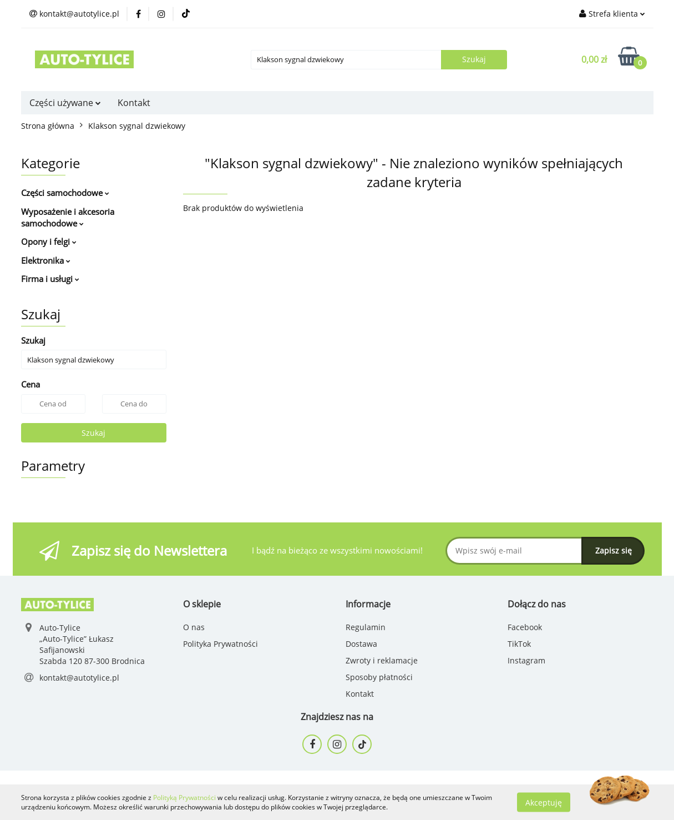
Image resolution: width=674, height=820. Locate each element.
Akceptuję (543, 802)
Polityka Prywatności (220, 643)
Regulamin (366, 627)
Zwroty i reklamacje (382, 660)
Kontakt (134, 103)
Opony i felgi (49, 241)
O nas (194, 627)
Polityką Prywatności (184, 797)
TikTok (519, 643)
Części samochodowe (65, 192)
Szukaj (93, 432)
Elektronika (45, 260)
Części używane (65, 103)
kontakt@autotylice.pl (79, 677)
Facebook (525, 627)
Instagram (526, 660)
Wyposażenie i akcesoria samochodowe (67, 217)
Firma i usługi (50, 278)
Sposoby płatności (379, 677)
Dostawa (361, 643)
